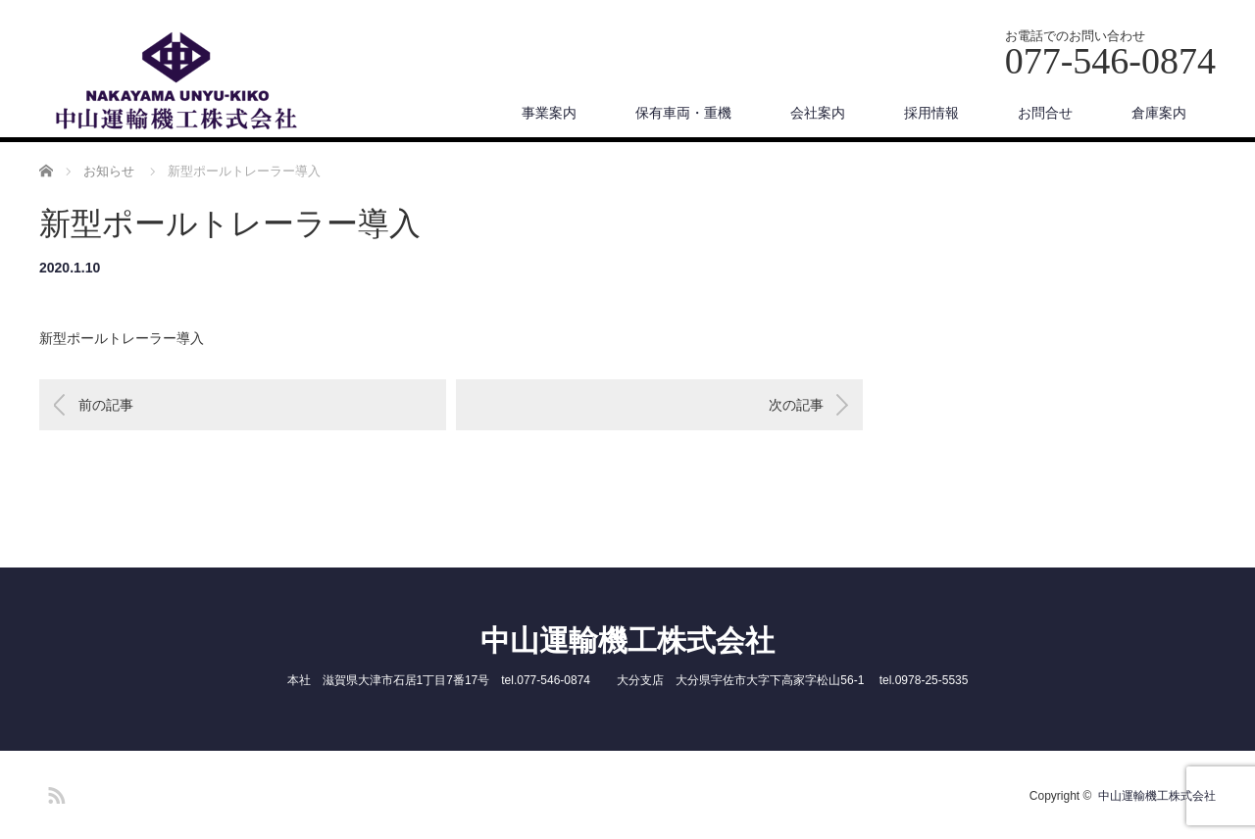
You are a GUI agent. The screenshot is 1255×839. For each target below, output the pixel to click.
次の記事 (796, 405)
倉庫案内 (1158, 113)
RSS (54, 792)
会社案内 (817, 113)
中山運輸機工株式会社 (627, 640)
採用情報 (931, 113)
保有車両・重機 (683, 113)
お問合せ (1045, 113)
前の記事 (105, 405)
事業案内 (549, 113)
